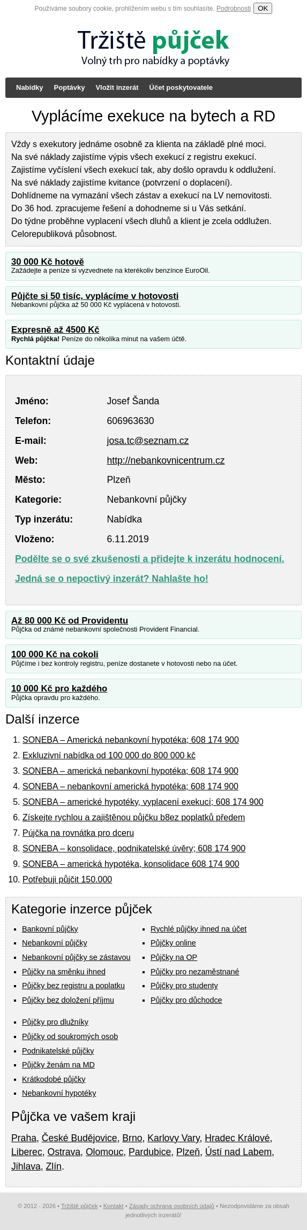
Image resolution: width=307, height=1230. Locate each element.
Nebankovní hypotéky (59, 1093)
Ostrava (64, 1152)
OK (263, 8)
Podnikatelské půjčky (58, 1051)
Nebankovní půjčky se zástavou (76, 957)
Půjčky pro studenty (184, 985)
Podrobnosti (233, 8)
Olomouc (104, 1152)
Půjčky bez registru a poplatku (73, 985)
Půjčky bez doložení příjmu (68, 1000)
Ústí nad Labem (238, 1152)
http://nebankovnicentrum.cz (165, 460)
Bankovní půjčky (50, 929)
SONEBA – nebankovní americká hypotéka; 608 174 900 (130, 786)
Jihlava (26, 1166)
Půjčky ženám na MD (58, 1064)
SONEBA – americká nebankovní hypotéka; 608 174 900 (130, 770)
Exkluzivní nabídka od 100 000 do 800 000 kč (109, 755)
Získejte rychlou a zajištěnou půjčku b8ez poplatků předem (134, 817)
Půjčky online (173, 943)
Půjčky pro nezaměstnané (195, 971)
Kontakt (113, 1206)
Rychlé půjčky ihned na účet (198, 929)
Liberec (26, 1152)
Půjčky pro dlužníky (55, 1022)
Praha (23, 1138)
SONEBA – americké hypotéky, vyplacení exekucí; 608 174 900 (143, 801)
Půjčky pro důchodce (186, 1000)
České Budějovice (79, 1138)
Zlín (54, 1166)
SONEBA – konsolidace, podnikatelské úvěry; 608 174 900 (134, 848)
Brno (132, 1138)
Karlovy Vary (173, 1138)
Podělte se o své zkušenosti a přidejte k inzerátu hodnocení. (149, 559)
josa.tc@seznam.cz (148, 440)
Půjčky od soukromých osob (70, 1036)
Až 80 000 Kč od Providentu (69, 621)
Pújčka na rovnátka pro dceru (78, 832)
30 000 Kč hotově (47, 262)
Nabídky (29, 87)
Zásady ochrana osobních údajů (171, 1206)
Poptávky (69, 87)
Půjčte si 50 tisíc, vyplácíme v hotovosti (94, 296)
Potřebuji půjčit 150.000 (67, 879)
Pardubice (150, 1152)
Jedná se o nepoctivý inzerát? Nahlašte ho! (111, 578)
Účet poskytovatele (181, 87)
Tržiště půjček (79, 1206)
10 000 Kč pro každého (59, 688)
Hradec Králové (237, 1138)
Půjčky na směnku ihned (64, 971)
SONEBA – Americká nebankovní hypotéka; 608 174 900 (131, 739)
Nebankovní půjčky (54, 943)
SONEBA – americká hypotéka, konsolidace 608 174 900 (131, 863)
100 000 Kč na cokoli (55, 654)
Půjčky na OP (174, 957)
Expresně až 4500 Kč (55, 330)
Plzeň (188, 1152)
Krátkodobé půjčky (53, 1079)
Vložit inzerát (116, 87)
